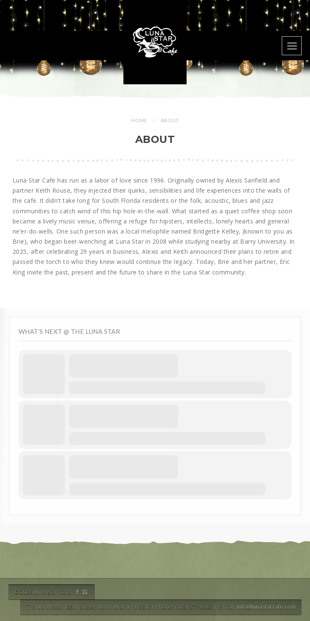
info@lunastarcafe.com (266, 606)
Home (139, 120)
